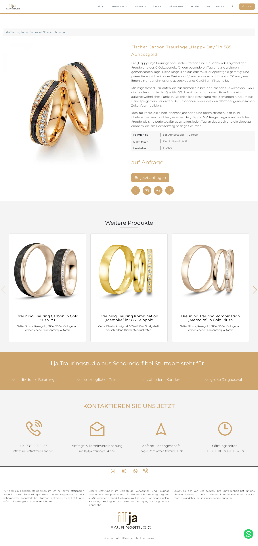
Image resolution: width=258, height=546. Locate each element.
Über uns (156, 6)
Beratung (220, 6)
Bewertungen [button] (120, 6)
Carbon (193, 134)
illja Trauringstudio (17, 32)
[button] (254, 290)
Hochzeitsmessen (176, 6)
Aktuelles (195, 6)
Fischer (48, 32)
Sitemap (109, 530)
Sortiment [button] (140, 6)
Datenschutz (130, 530)
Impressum (147, 530)
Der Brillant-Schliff (175, 141)
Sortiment (36, 32)
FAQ (208, 6)
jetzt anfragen (150, 177)
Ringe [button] (102, 6)
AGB (118, 530)
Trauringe (60, 32)
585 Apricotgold (173, 134)
